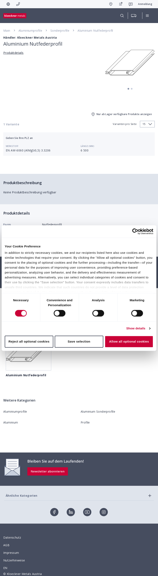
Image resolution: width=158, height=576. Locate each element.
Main (6, 30)
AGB (6, 545)
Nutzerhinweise (14, 560)
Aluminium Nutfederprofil (95, 30)
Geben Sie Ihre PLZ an (19, 138)
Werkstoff (12, 146)
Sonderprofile (59, 30)
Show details (135, 328)
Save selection (79, 341)
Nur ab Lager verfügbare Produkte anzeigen (121, 114)
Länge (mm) (87, 146)
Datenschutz (12, 537)
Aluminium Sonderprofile (98, 411)
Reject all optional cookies (28, 341)
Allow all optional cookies (129, 341)
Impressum (11, 553)
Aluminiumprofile (30, 30)
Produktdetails (13, 53)
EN (5, 568)
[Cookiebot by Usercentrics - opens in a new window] (135, 231)
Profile (85, 422)
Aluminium (10, 422)
